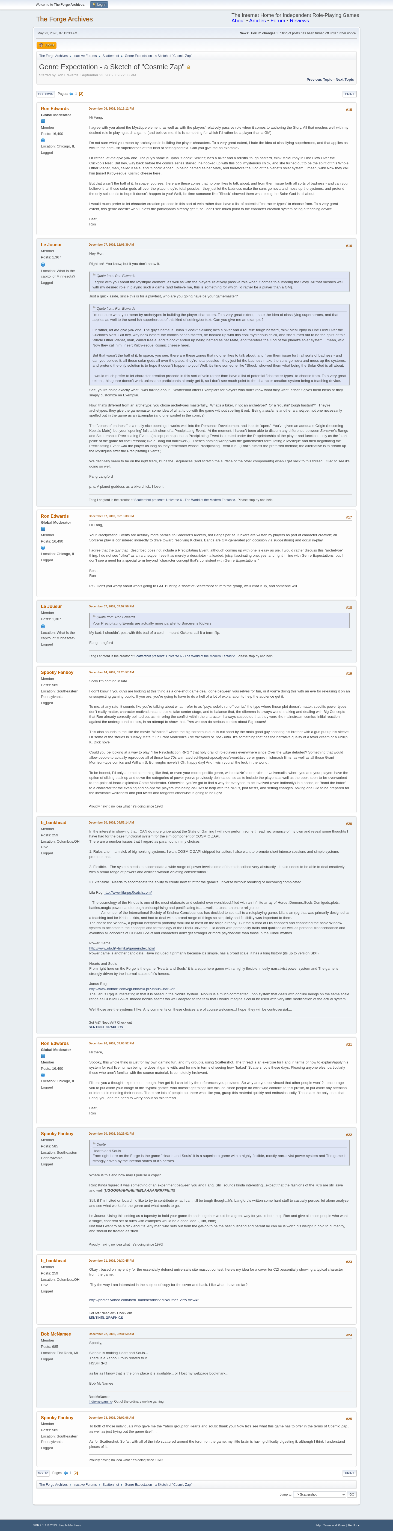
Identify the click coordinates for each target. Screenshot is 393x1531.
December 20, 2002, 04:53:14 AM (111, 822)
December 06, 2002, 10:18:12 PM (111, 108)
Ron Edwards (55, 108)
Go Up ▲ (354, 1525)
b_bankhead (53, 822)
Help (318, 1525)
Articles (257, 20)
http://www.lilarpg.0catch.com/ (128, 892)
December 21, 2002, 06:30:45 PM (111, 1260)
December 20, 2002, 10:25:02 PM (111, 1133)
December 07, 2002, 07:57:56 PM (111, 606)
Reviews (299, 20)
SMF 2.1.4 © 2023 (45, 1525)
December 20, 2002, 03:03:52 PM (111, 1043)
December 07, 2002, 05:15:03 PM (111, 516)
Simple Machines (69, 1525)
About (238, 20)
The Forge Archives (64, 19)
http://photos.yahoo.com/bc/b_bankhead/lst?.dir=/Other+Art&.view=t (143, 1300)
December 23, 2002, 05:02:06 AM (111, 1417)
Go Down (45, 94)
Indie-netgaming (100, 1401)
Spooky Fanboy (57, 672)
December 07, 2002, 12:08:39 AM (111, 244)
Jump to (285, 1494)
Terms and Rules (334, 1525)
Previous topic (319, 79)
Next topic (345, 79)
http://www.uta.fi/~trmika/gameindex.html (122, 948)
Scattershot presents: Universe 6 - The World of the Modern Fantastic (184, 500)
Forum (277, 20)
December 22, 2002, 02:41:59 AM (111, 1334)
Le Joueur (51, 244)
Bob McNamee (56, 1334)
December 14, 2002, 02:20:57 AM (111, 672)
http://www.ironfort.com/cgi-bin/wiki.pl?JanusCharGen (132, 989)
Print (349, 94)
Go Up (43, 1473)
